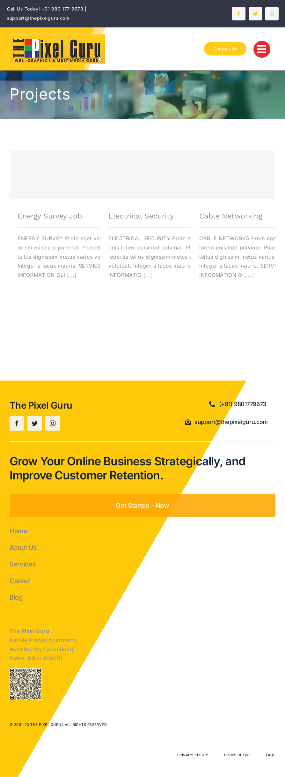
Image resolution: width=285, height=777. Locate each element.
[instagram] (272, 13)
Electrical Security (141, 216)
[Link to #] (261, 49)
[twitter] (255, 13)
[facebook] (238, 13)
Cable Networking (230, 216)
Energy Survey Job (50, 216)
